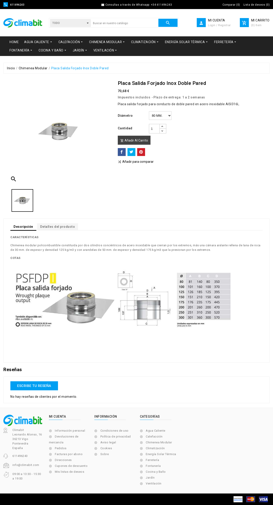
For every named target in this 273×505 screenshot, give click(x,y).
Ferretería (152, 460)
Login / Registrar (219, 25)
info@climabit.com (25, 465)
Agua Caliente (155, 430)
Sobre (104, 454)
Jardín (150, 477)
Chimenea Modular (159, 442)
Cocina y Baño (156, 471)
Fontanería (153, 466)
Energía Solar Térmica (161, 454)
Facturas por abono (69, 454)
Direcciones (63, 460)
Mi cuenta (57, 416)
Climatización (155, 448)
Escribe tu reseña (34, 386)
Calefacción (154, 436)
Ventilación (154, 483)
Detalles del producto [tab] (57, 226)
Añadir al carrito (134, 140)
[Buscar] (124, 23)
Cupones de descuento (71, 466)
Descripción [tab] (23, 226)
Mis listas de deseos (69, 471)
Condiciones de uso (114, 430)
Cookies (106, 448)
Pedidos (61, 448)
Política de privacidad (115, 436)
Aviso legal (108, 442)
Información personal (70, 430)
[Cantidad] (154, 128)
